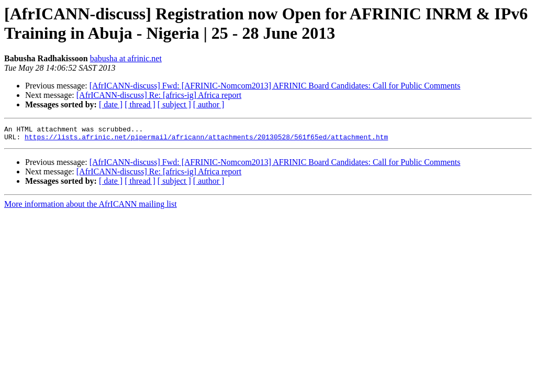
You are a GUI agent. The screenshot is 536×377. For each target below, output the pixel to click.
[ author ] (209, 104)
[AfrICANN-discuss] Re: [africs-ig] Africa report (158, 95)
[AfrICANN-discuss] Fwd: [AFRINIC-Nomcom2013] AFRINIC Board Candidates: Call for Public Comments (275, 85)
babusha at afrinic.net (126, 58)
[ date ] (110, 104)
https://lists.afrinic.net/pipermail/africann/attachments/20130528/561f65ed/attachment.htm (206, 140)
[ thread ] (140, 104)
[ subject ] (174, 104)
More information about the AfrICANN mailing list (90, 207)
